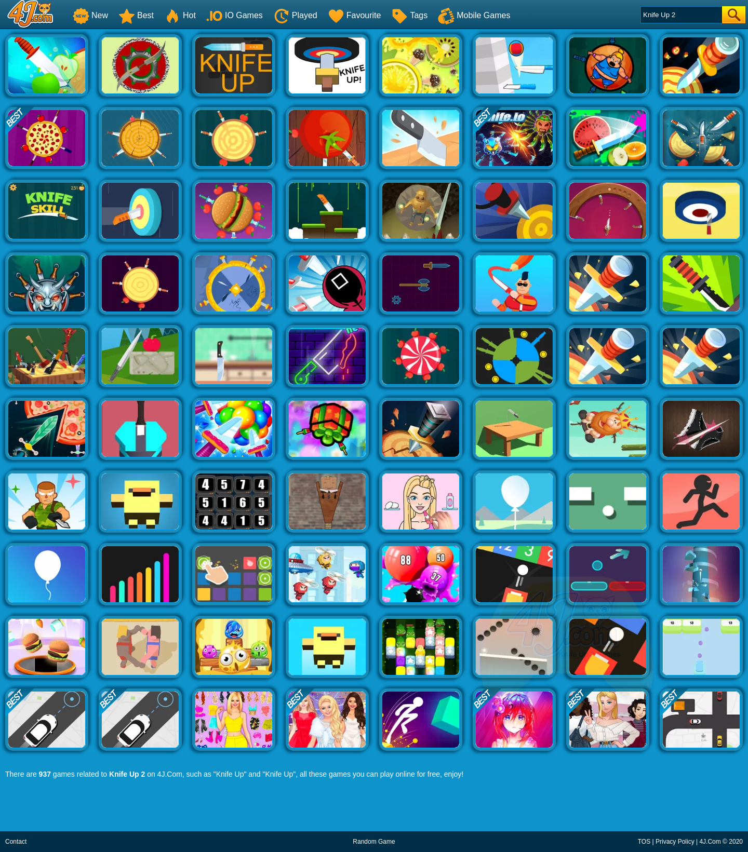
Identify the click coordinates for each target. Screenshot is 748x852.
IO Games (234, 15)
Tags (409, 15)
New (90, 15)
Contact (15, 841)
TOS (644, 841)
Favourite (354, 15)
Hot (180, 15)
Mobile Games (474, 15)
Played (295, 15)
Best (136, 15)
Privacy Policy (675, 841)
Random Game (374, 841)
